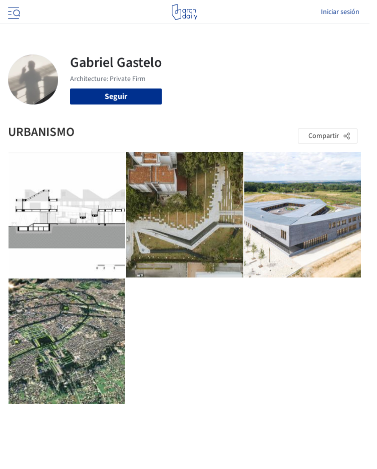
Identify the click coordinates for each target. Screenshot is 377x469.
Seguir (116, 96)
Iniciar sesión (340, 12)
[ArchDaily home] (184, 12)
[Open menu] (13, 12)
